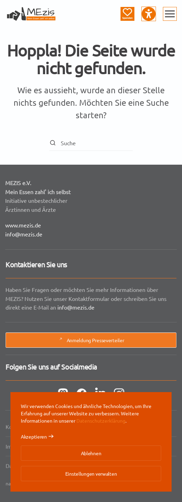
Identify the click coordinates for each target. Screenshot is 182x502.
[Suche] (91, 143)
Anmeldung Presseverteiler (90, 340)
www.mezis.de (23, 225)
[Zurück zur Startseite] (31, 14)
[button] (170, 14)
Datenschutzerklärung (100, 420)
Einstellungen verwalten (91, 473)
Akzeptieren (34, 436)
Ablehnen (91, 453)
